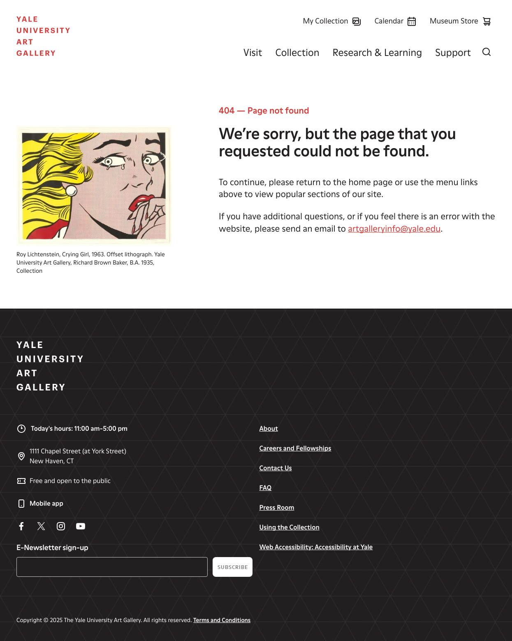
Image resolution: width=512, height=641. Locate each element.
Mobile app (39, 504)
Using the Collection (289, 527)
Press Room (276, 507)
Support (453, 52)
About (268, 428)
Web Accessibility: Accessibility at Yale (316, 547)
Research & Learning (377, 52)
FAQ (265, 488)
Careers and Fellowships (295, 448)
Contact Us (275, 468)
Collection (297, 52)
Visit (252, 52)
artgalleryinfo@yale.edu (394, 229)
